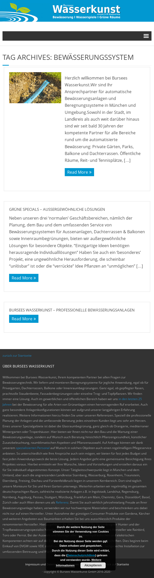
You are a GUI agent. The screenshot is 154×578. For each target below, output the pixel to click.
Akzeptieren (93, 565)
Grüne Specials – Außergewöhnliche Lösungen (57, 209)
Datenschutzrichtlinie (81, 555)
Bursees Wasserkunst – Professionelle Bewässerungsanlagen (72, 309)
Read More (77, 172)
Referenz (62, 502)
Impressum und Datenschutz (44, 564)
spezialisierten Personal (33, 448)
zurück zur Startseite (17, 355)
